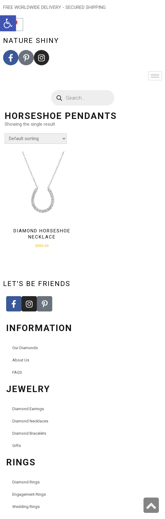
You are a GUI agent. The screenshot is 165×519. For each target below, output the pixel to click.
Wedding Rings (26, 506)
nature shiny (31, 40)
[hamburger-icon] (155, 75)
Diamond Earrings (28, 408)
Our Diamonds (25, 347)
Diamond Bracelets (29, 433)
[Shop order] (36, 138)
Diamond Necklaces (30, 421)
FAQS (17, 372)
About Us (20, 360)
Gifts (16, 445)
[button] (8, 23)
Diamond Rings (26, 482)
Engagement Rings (29, 494)
